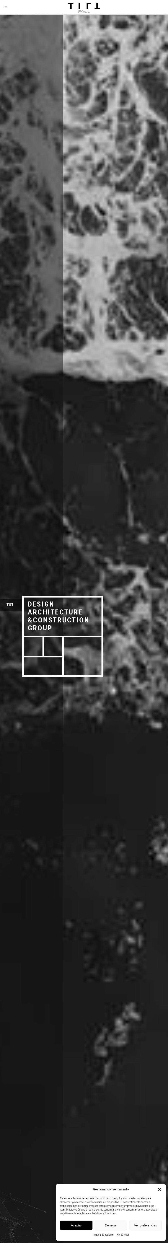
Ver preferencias (145, 1225)
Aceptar (76, 1225)
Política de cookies (103, 1234)
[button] (160, 1189)
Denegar (111, 1225)
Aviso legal (123, 1234)
